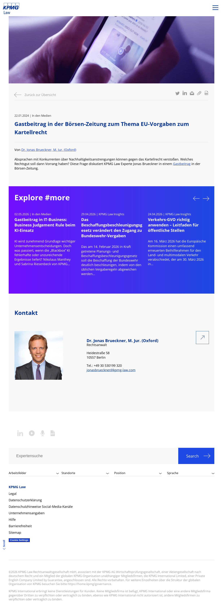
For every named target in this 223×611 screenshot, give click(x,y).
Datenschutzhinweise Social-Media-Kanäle (41, 506)
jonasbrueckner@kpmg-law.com (111, 370)
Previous (196, 198)
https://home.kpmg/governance (89, 584)
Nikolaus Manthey (57, 259)
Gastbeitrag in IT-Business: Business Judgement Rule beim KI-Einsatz (44, 225)
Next (206, 198)
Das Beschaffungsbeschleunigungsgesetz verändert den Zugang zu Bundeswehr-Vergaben (111, 227)
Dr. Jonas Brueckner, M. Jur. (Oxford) (48, 150)
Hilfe (12, 519)
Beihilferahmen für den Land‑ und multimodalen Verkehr (174, 252)
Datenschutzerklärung (25, 500)
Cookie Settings (19, 540)
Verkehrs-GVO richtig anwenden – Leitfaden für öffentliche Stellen (173, 225)
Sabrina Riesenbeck (36, 264)
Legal (13, 493)
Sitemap (15, 532)
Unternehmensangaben (27, 513)
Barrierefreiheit (20, 526)
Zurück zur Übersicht (40, 95)
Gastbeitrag (182, 164)
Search (192, 456)
